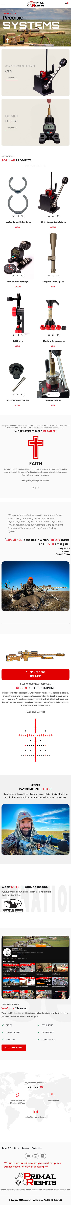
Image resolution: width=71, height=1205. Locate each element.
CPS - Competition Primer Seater (53, 222)
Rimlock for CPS (53, 400)
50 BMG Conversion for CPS (18, 400)
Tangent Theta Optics (53, 281)
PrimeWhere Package (17, 281)
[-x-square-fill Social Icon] (43, 1156)
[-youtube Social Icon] (28, 1156)
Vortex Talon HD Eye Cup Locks (18, 222)
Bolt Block (18, 341)
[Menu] (3, 4)
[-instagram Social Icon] (35, 1156)
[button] (33, 488)
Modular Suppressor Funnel (53, 341)
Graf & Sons (15, 895)
